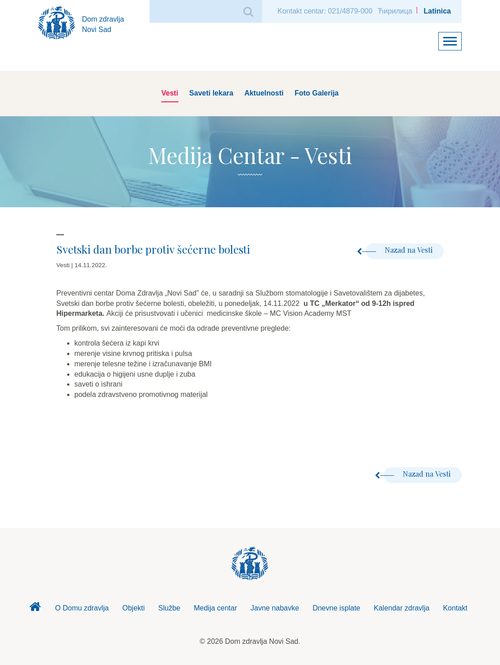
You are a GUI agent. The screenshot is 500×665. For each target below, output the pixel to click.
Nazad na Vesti (399, 250)
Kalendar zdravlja (402, 608)
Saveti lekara (211, 93)
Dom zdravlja (34, 609)
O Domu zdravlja (82, 608)
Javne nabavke (274, 608)
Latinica (437, 11)
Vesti (169, 93)
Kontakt (455, 608)
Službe (169, 608)
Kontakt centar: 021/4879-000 (325, 11)
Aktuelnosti (263, 93)
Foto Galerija (317, 93)
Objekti (134, 608)
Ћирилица (394, 11)
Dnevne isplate (336, 608)
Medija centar (215, 608)
